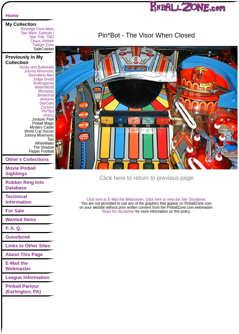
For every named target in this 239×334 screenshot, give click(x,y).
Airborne (47, 99)
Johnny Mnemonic (39, 71)
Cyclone (47, 107)
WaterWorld (44, 87)
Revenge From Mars (37, 29)
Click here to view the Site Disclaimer (175, 199)
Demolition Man (41, 75)
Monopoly (46, 91)
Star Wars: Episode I (37, 33)
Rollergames (44, 83)
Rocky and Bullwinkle (37, 67)
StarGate (46, 103)
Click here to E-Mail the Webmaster (115, 199)
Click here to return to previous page (146, 178)
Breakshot (46, 95)
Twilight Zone (43, 45)
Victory (48, 115)
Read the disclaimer (118, 211)
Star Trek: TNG (42, 37)
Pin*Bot (48, 111)
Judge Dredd (43, 79)
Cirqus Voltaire (42, 41)
